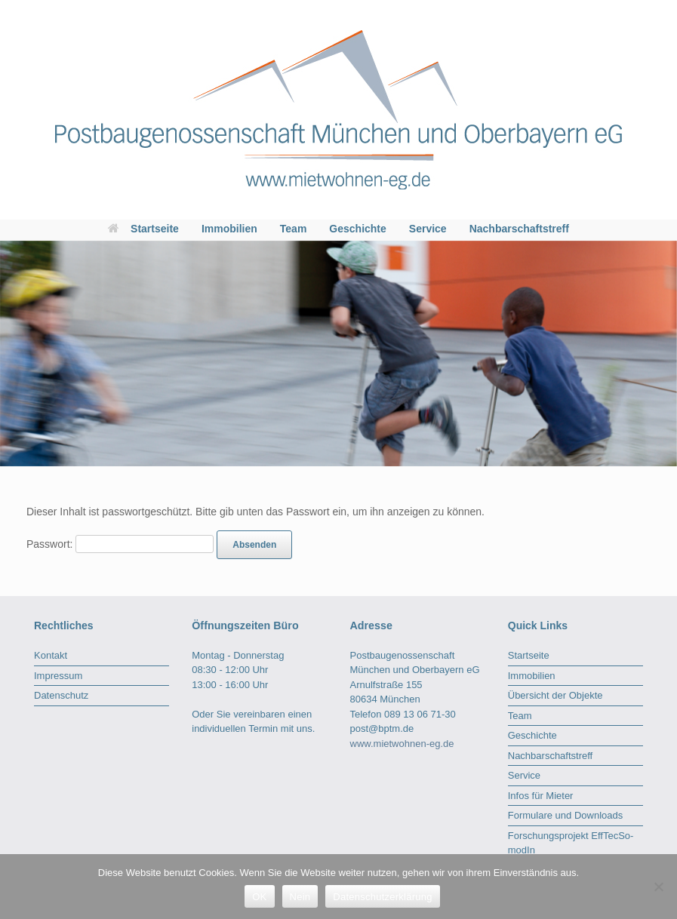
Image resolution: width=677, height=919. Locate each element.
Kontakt (50, 655)
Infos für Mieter (541, 795)
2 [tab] (644, 480)
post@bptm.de (382, 728)
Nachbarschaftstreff (519, 229)
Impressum (58, 675)
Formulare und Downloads (565, 815)
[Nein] (658, 886)
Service (428, 229)
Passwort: (120, 544)
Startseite (143, 229)
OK (259, 896)
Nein (300, 896)
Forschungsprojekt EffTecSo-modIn (571, 843)
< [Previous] (11, 349)
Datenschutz (61, 695)
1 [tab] (634, 480)
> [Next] (658, 349)
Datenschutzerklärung (382, 896)
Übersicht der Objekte (555, 695)
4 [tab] (665, 480)
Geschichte (357, 229)
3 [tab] (655, 480)
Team (293, 229)
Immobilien (229, 229)
